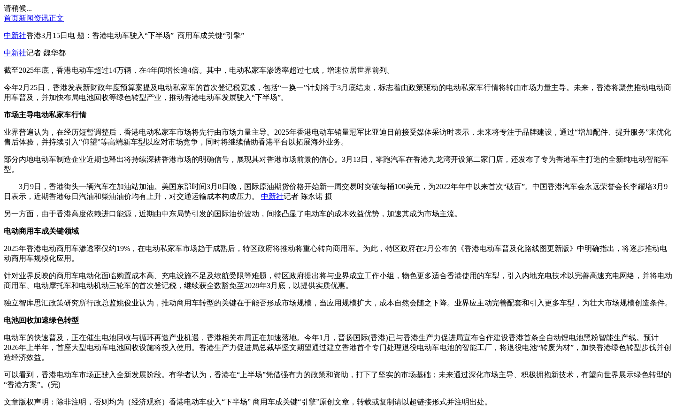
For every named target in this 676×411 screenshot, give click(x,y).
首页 (11, 18)
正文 (56, 18)
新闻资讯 (34, 18)
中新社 (15, 35)
